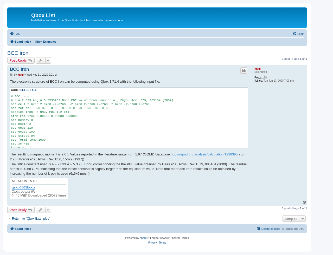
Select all (28, 90)
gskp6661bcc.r (23, 187)
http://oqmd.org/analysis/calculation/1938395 (204, 154)
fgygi (257, 68)
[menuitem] (15, 34)
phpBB (144, 238)
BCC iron (17, 53)
